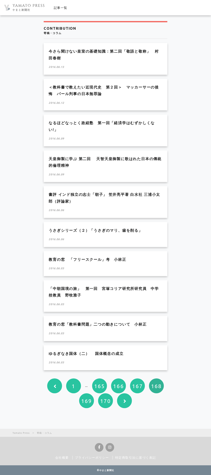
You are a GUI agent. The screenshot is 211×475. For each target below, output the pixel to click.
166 (118, 386)
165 (99, 386)
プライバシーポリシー (92, 457)
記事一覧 (60, 8)
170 (105, 401)
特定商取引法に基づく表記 (135, 457)
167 (137, 386)
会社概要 (62, 457)
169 (86, 401)
